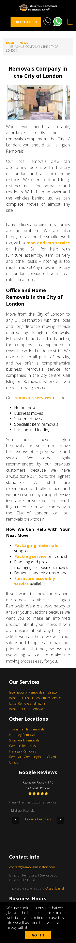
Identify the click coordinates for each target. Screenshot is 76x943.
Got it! (38, 935)
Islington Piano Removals (27, 709)
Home (10, 43)
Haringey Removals (23, 751)
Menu (70, 22)
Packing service (30, 556)
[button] (15, 820)
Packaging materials (36, 545)
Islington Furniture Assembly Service (35, 698)
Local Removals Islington (27, 703)
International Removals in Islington (34, 692)
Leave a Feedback (38, 829)
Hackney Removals (22, 734)
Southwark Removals (24, 740)
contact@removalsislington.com (32, 867)
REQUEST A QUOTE (26, 22)
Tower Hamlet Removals (26, 729)
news (24, 43)
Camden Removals (22, 746)
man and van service (48, 243)
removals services (32, 397)
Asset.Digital (55, 888)
